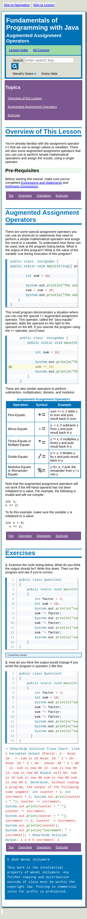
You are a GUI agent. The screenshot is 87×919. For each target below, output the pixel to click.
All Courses (41, 50)
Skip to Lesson (43, 5)
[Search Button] (14, 66)
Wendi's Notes (24, 73)
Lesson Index (18, 50)
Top (11, 195)
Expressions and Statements (41, 182)
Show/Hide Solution (16, 658)
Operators (44, 195)
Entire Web (50, 73)
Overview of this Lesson (25, 98)
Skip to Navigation (17, 5)
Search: (43, 60)
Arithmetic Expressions (21, 186)
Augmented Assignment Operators (32, 107)
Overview (25, 195)
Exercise (14, 115)
